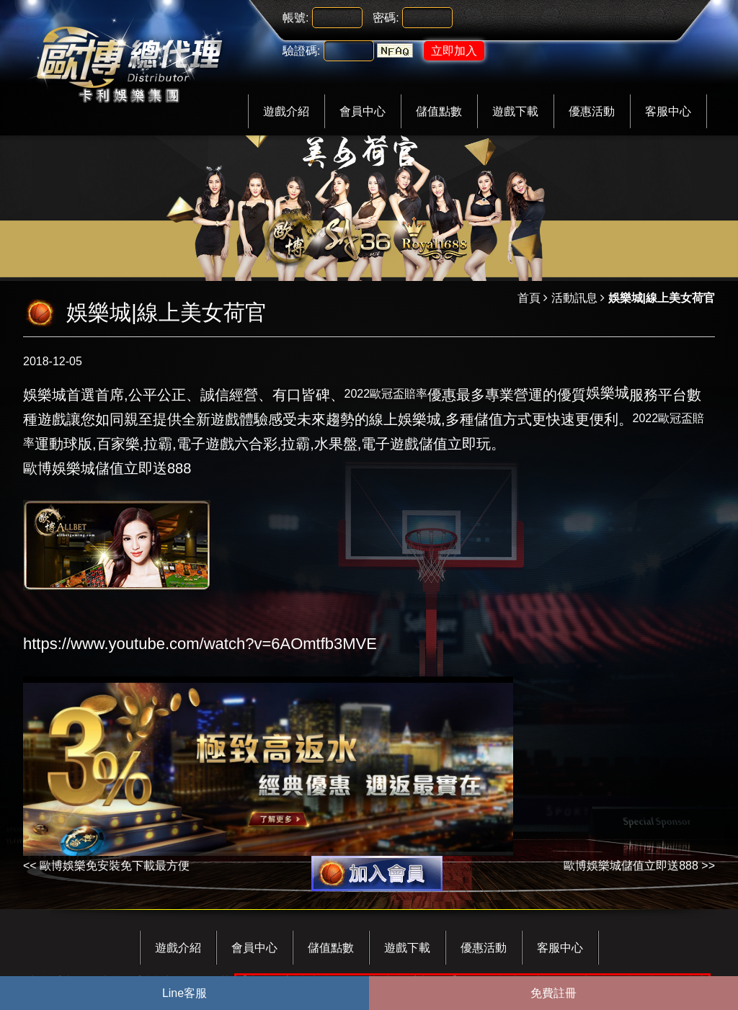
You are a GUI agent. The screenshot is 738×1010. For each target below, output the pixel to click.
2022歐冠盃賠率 (386, 394)
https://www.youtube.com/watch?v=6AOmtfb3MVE (200, 644)
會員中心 (362, 111)
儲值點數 (439, 111)
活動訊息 (574, 298)
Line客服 (184, 993)
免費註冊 (553, 993)
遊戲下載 (515, 111)
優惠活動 (592, 111)
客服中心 (668, 111)
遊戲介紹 (286, 111)
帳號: (295, 18)
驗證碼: (301, 51)
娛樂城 (607, 393)
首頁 (529, 298)
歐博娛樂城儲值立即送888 (631, 865)
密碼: (386, 18)
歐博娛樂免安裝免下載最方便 (115, 865)
